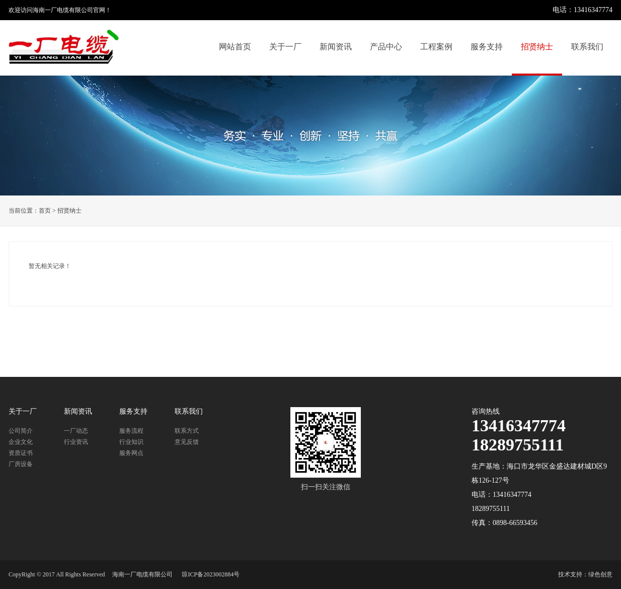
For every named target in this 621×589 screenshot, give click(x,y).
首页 (45, 210)
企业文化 (21, 441)
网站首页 (235, 46)
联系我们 (587, 46)
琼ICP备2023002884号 (211, 574)
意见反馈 (187, 441)
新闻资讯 (336, 46)
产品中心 (386, 46)
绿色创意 (600, 574)
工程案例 (436, 46)
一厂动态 (76, 430)
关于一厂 (285, 46)
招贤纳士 (537, 46)
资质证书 (21, 452)
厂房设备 (21, 464)
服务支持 (487, 46)
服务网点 (131, 452)
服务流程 (131, 430)
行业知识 (131, 441)
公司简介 (21, 430)
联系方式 (187, 430)
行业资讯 (76, 441)
